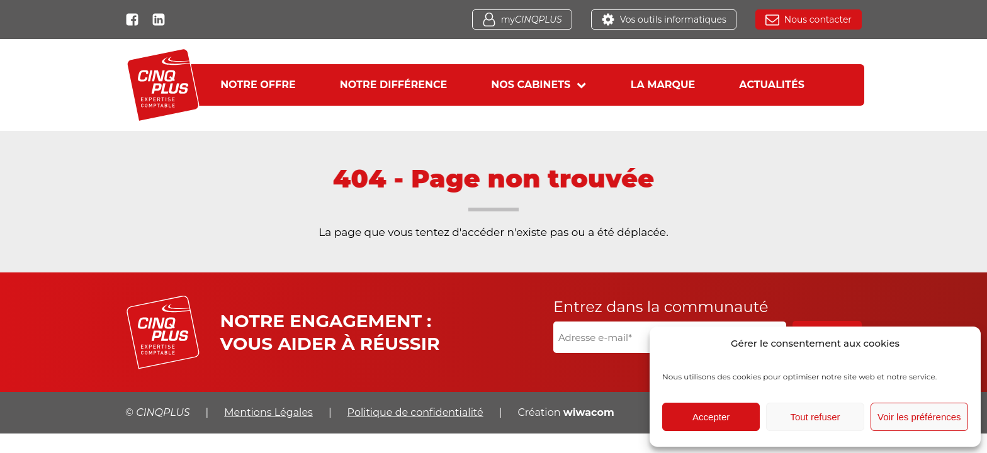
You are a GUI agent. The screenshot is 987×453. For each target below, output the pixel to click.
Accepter (711, 416)
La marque (663, 85)
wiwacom (588, 412)
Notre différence (394, 85)
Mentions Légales (268, 412)
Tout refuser (815, 416)
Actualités (771, 85)
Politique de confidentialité (415, 412)
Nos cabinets (538, 85)
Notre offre (258, 85)
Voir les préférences (919, 416)
